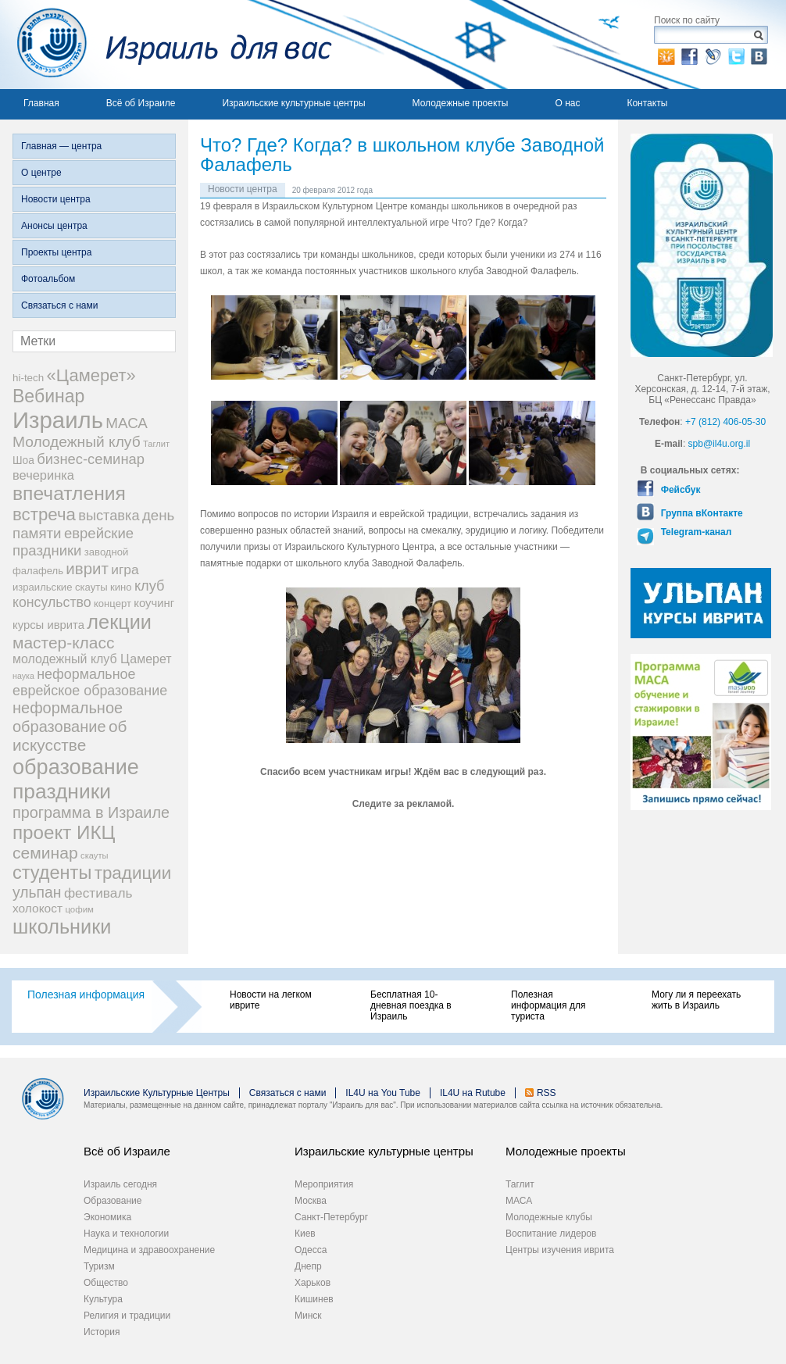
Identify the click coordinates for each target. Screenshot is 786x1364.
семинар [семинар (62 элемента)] (45, 853)
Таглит (520, 1184)
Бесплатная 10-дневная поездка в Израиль (411, 1005)
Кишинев (314, 1299)
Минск (308, 1315)
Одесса (311, 1249)
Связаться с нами (59, 305)
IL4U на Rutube (473, 1092)
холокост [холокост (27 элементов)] (38, 908)
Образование (112, 1200)
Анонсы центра (54, 225)
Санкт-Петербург (331, 1217)
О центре (41, 172)
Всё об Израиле (141, 103)
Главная (41, 103)
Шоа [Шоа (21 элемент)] (23, 460)
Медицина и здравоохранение (149, 1249)
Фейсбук (679, 489)
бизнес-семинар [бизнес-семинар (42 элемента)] (91, 459)
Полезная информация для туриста (548, 1005)
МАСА (519, 1200)
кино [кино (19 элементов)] (121, 587)
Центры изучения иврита (560, 1249)
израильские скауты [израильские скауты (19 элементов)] (60, 587)
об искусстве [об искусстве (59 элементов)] (70, 735)
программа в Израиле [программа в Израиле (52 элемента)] (91, 812)
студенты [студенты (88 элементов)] (52, 872)
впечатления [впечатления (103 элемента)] (69, 493)
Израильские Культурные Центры (157, 1092)
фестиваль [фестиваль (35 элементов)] (98, 893)
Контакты (647, 103)
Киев (305, 1233)
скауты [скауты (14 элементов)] (94, 855)
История (102, 1332)
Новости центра (56, 199)
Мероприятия (324, 1184)
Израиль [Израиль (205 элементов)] (58, 420)
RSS (546, 1092)
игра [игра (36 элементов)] (124, 569)
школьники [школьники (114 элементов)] (62, 926)
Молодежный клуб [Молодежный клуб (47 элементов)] (77, 442)
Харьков (312, 1282)
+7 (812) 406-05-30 (725, 421)
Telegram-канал (694, 532)
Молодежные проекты (461, 103)
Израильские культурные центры (293, 103)
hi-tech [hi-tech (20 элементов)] (28, 378)
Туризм (99, 1266)
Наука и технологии (126, 1233)
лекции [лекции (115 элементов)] (119, 622)
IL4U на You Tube (382, 1092)
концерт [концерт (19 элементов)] (112, 603)
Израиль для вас (166, 44)
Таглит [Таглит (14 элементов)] (156, 443)
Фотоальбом (48, 278)
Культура (103, 1299)
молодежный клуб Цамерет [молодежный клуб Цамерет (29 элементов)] (92, 659)
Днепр (308, 1266)
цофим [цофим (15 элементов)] (79, 909)
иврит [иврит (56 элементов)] (87, 568)
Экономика (107, 1217)
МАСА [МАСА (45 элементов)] (126, 423)
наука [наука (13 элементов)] (23, 675)
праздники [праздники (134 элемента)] (62, 791)
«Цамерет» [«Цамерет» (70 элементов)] (91, 375)
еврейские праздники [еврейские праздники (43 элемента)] (73, 542)
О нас (567, 103)
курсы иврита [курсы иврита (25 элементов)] (48, 625)
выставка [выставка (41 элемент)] (108, 515)
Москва (311, 1200)
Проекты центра (56, 252)
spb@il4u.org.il (719, 443)
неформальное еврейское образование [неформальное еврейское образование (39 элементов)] (90, 682)
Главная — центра (61, 146)
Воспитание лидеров (551, 1233)
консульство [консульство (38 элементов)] (52, 602)
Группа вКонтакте (700, 513)
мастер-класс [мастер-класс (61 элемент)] (63, 643)
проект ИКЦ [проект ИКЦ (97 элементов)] (64, 832)
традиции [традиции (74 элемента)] (133, 873)
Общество (106, 1282)
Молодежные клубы (549, 1217)
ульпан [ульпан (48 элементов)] (37, 892)
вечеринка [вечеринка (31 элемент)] (43, 475)
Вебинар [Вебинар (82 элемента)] (48, 396)
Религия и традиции (127, 1315)
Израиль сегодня (120, 1184)
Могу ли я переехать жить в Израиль (696, 1000)
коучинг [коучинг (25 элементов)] (154, 603)
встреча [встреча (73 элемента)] (44, 514)
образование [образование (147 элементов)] (76, 767)
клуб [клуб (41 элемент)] (149, 586)
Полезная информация (86, 994)
